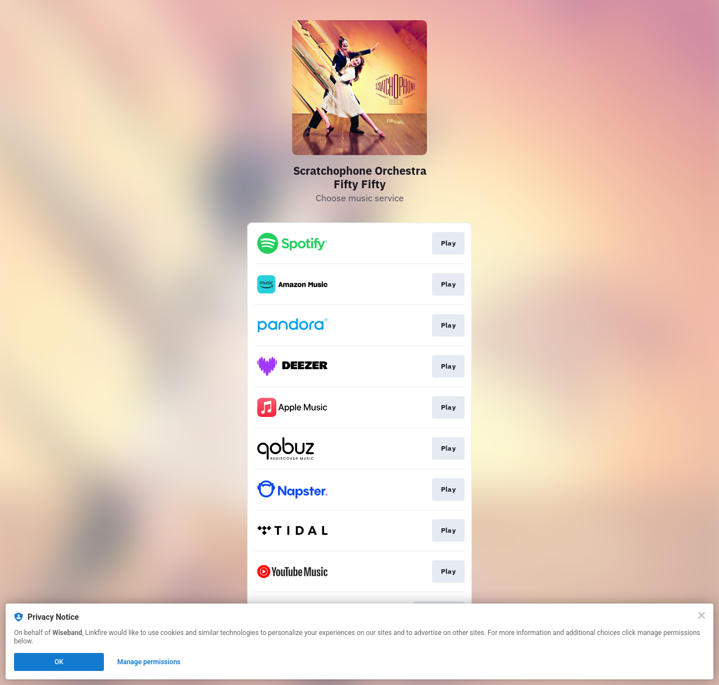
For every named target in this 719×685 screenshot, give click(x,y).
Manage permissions (149, 662)
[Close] (702, 615)
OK (58, 662)
